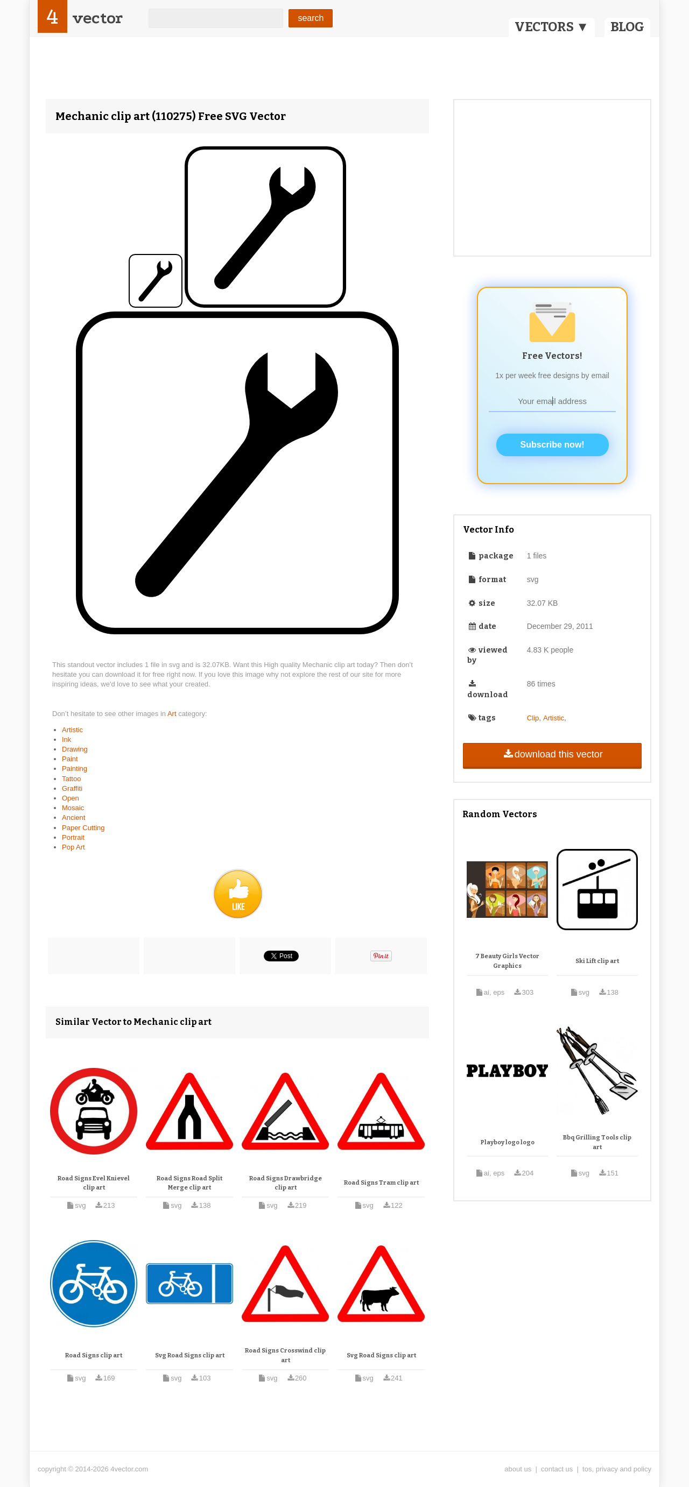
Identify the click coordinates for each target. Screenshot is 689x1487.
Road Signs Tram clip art (381, 1182)
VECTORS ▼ (552, 26)
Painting (74, 768)
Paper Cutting (83, 828)
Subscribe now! (553, 444)
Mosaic (73, 808)
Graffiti (72, 788)
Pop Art (73, 847)
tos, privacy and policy (616, 1469)
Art (172, 714)
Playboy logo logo (508, 1142)
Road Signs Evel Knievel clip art (94, 1183)
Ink (66, 739)
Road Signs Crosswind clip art (285, 1355)
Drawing (75, 749)
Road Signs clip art (93, 1355)
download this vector (552, 754)
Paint (70, 759)
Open (70, 798)
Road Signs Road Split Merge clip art (189, 1183)
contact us (557, 1469)
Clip (533, 718)
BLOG (627, 26)
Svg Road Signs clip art (189, 1355)
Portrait (73, 837)
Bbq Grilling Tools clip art (597, 1142)
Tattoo (71, 779)
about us (517, 1469)
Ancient (73, 817)
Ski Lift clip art (597, 961)
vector (97, 18)
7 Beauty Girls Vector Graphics (507, 961)
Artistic (72, 730)
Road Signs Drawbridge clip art (285, 1183)
